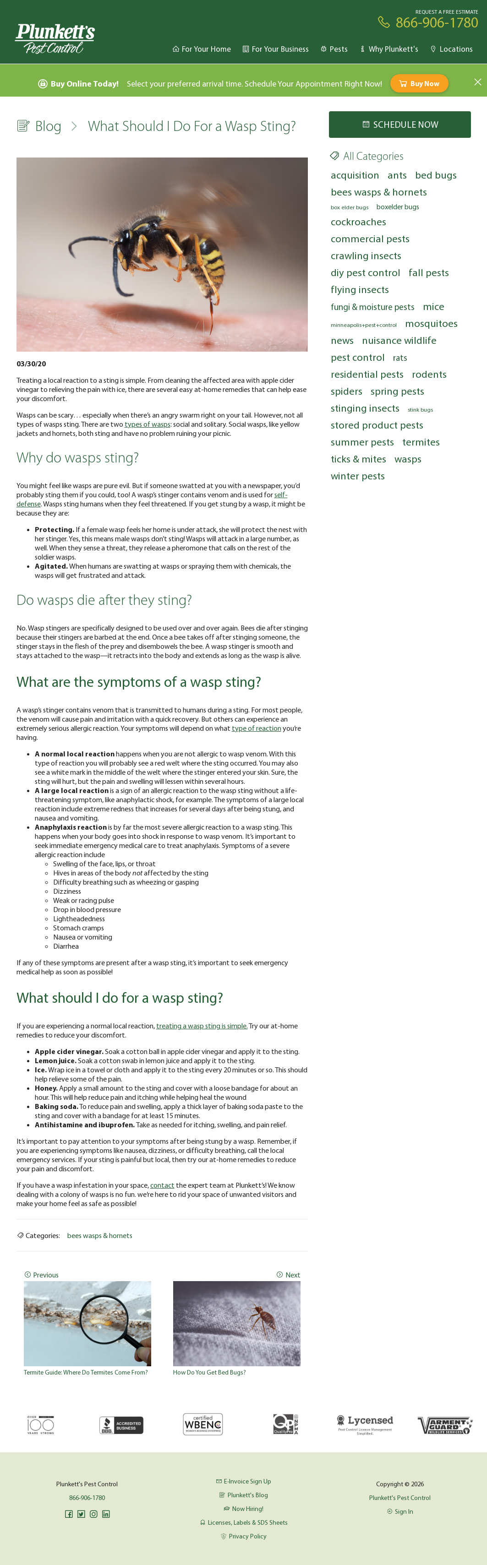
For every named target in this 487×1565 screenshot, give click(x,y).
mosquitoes (431, 323)
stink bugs (420, 409)
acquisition (355, 174)
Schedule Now (399, 124)
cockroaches (358, 221)
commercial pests (370, 238)
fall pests (429, 272)
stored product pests (377, 424)
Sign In (400, 1511)
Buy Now (418, 83)
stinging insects (365, 407)
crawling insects (366, 255)
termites (421, 441)
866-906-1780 (87, 1498)
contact (162, 1185)
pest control (358, 357)
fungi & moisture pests (373, 306)
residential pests (367, 373)
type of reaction (256, 728)
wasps (407, 458)
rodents (429, 373)
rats (400, 357)
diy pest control (365, 272)
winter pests (358, 475)
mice (433, 306)
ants (397, 174)
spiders (346, 390)
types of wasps (147, 424)
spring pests (397, 390)
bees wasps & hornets (99, 1235)
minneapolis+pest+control (364, 324)
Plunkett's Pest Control (400, 1498)
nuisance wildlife (399, 340)
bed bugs (436, 174)
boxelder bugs (398, 206)
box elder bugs (349, 207)
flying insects (360, 289)
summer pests (362, 441)
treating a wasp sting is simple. (202, 1025)
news (342, 340)
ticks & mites (358, 458)
